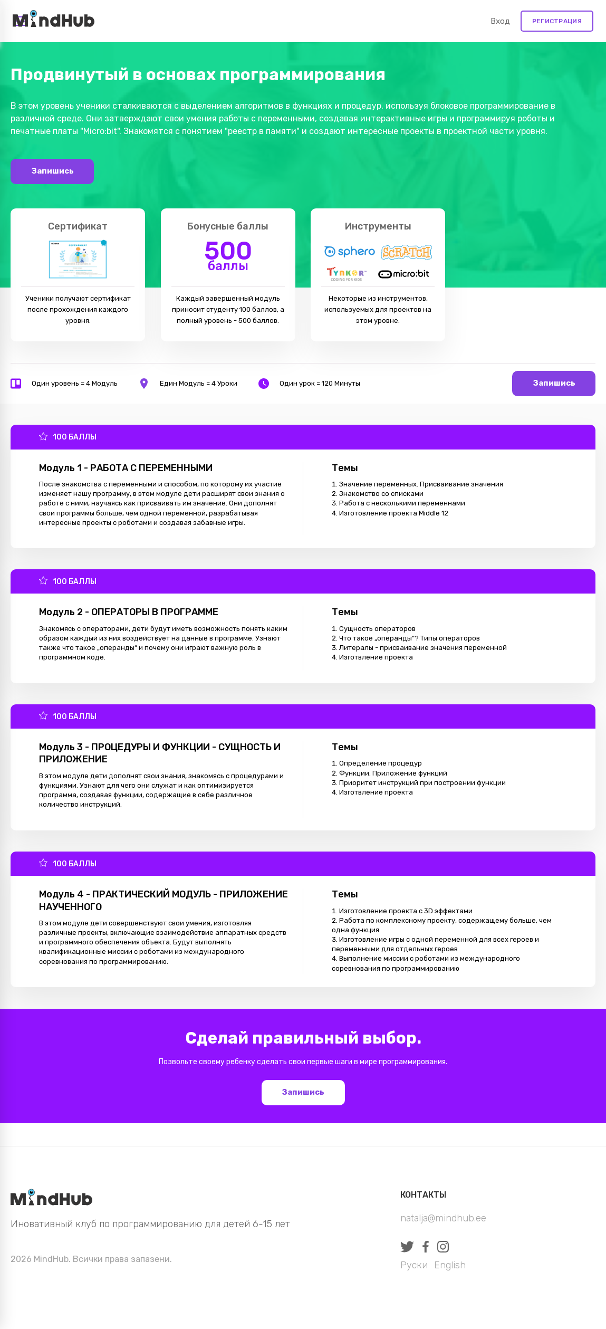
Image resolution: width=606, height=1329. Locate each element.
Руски (414, 1265)
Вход (500, 21)
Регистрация (557, 21)
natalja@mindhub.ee (443, 1218)
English (450, 1265)
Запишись (52, 171)
